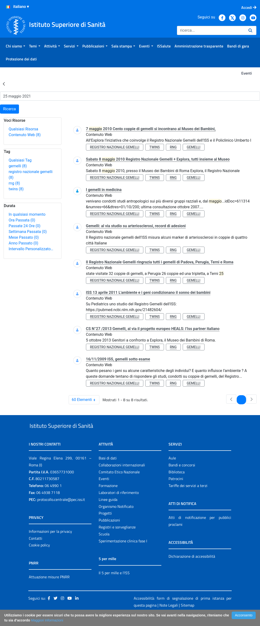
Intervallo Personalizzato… (31, 249)
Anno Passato (23, 243)
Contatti (35, 549)
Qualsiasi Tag (20, 160)
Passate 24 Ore (24, 226)
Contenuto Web (25, 135)
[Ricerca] (211, 30)
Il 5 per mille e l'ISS (114, 584)
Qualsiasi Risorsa (23, 129)
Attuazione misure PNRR (49, 588)
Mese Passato (24, 237)
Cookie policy (39, 556)
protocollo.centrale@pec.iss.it (61, 510)
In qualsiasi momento (27, 214)
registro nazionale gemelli (114, 147)
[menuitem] (15, 46)
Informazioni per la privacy (50, 542)
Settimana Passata (28, 231)
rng (14, 183)
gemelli (18, 166)
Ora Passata (22, 220)
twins (16, 189)
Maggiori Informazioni (47, 620)
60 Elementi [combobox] (85, 399)
